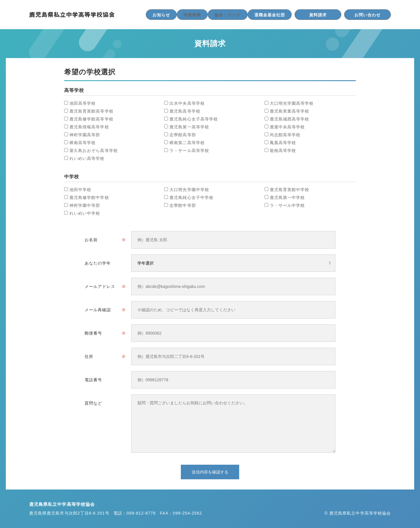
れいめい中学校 (84, 213)
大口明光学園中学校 (189, 189)
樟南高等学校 (82, 142)
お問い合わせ (367, 15)
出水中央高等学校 (187, 103)
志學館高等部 (182, 134)
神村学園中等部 (84, 205)
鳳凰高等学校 (283, 142)
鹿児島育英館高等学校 (91, 111)
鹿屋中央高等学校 (287, 127)
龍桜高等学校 (283, 150)
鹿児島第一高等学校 (189, 127)
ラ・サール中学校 (287, 205)
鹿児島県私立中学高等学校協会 (72, 14)
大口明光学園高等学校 (292, 103)
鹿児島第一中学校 (287, 197)
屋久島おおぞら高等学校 (93, 150)
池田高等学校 (82, 103)
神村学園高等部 (84, 134)
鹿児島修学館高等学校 (91, 119)
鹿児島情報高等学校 (89, 127)
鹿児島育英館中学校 (289, 189)
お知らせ (161, 15)
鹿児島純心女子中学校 (191, 197)
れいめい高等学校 (87, 158)
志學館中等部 (182, 205)
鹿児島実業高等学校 (289, 111)
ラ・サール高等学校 (189, 150)
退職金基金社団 (269, 15)
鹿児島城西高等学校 (289, 119)
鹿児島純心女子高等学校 (193, 119)
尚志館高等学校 (285, 134)
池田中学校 (80, 189)
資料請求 (318, 15)
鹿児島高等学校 (184, 111)
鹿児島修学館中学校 (89, 197)
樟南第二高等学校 (187, 142)
